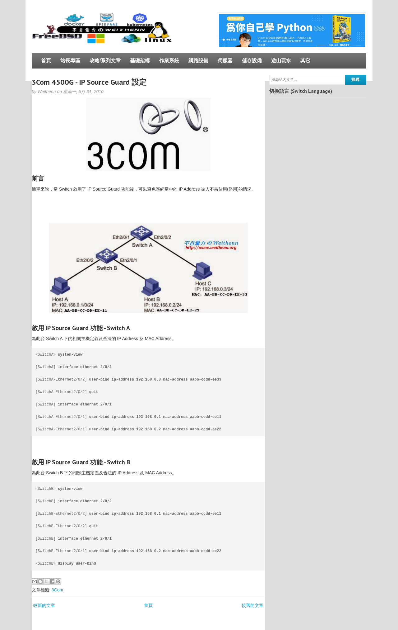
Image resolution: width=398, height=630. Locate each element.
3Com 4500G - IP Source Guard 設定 (89, 82)
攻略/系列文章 (105, 60)
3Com (57, 589)
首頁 (46, 60)
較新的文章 (44, 605)
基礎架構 (140, 60)
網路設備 (198, 60)
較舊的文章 (252, 605)
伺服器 (225, 60)
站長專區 (70, 60)
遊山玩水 (281, 60)
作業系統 (169, 60)
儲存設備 (252, 60)
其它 (305, 60)
